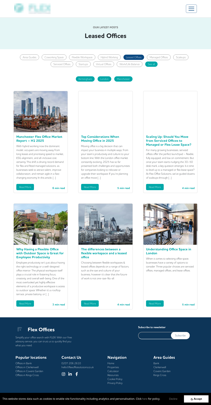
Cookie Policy (114, 379)
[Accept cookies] (196, 399)
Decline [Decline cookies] (173, 398)
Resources (113, 375)
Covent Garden (162, 371)
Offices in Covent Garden (29, 371)
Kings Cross (159, 375)
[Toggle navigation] (191, 9)
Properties (113, 367)
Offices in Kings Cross (27, 375)
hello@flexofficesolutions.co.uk (77, 367)
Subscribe (180, 335)
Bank (156, 363)
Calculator (113, 371)
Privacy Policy (114, 383)
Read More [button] (25, 187)
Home (110, 363)
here (144, 398)
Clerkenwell (159, 367)
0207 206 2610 (71, 363)
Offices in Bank (23, 363)
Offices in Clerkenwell (27, 367)
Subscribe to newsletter (152, 327)
